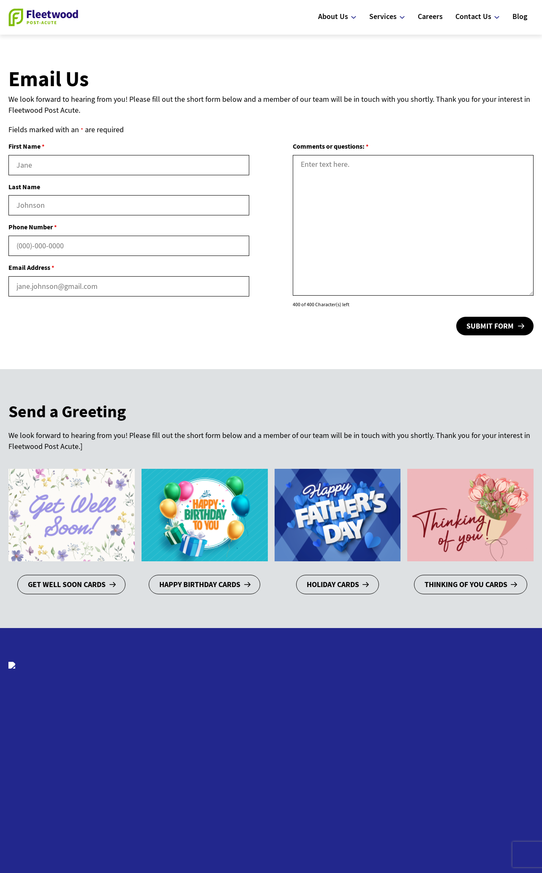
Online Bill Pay (495, 778)
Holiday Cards (333, 584)
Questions (304, 746)
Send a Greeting (497, 745)
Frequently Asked (316, 735)
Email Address (31, 267)
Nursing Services (407, 723)
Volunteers (489, 756)
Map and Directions (503, 767)
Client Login (220, 833)
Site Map (321, 833)
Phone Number (32, 227)
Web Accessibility (273, 833)
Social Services (405, 761)
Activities (395, 748)
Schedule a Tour (498, 734)
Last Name (24, 186)
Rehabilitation (403, 735)
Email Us (486, 723)
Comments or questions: (330, 146)
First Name (26, 146)
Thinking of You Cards (466, 584)
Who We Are (307, 723)
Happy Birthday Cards (199, 584)
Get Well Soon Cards (67, 584)
